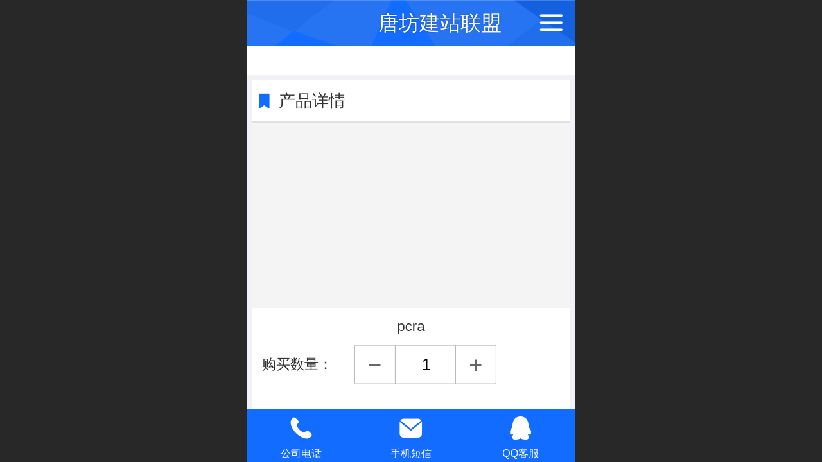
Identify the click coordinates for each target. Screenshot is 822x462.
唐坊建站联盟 (440, 23)
